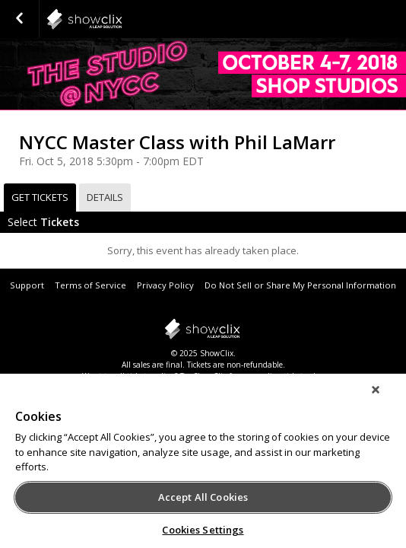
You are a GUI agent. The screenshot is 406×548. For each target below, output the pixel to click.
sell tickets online (144, 376)
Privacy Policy (165, 285)
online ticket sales (290, 376)
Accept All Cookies (203, 497)
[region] (203, 466)
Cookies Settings (202, 530)
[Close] (386, 399)
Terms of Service (90, 285)
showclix (203, 328)
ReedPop (122, 19)
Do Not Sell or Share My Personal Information (300, 285)
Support (27, 285)
